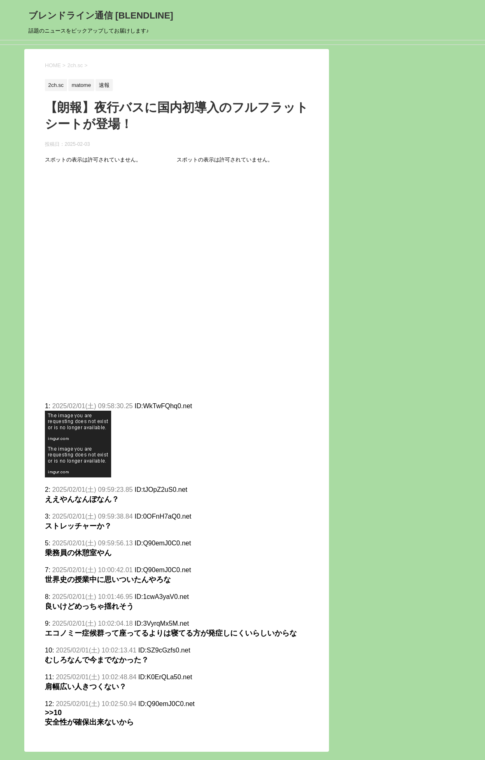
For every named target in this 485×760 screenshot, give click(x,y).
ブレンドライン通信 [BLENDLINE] (100, 15)
